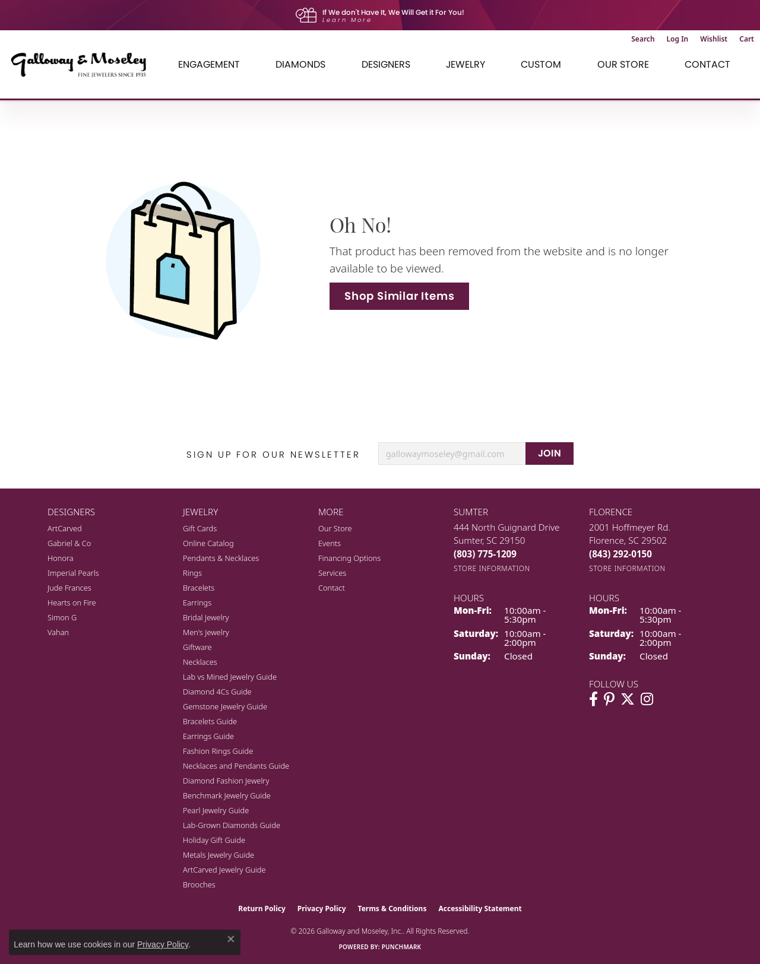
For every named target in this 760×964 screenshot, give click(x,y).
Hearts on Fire (72, 602)
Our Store (623, 64)
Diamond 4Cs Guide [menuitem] (217, 691)
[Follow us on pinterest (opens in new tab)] (609, 699)
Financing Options (349, 558)
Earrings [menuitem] (197, 602)
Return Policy (262, 908)
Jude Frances (69, 587)
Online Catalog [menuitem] (208, 543)
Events (329, 543)
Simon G (62, 617)
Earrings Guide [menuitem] (208, 736)
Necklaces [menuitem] (200, 662)
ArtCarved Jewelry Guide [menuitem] (224, 869)
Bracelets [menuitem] (198, 587)
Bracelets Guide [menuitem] (210, 721)
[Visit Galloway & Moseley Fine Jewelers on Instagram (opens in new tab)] (647, 699)
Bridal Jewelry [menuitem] (206, 617)
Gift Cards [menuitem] (200, 528)
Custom (541, 64)
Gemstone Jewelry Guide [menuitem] (225, 706)
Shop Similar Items (399, 295)
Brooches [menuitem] (199, 884)
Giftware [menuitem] (197, 647)
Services (332, 572)
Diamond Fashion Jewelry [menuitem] (226, 780)
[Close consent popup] (231, 939)
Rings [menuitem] (192, 572)
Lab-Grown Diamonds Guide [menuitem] (231, 825)
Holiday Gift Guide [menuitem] (214, 840)
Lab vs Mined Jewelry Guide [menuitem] (230, 676)
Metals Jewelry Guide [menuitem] (218, 854)
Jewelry (465, 64)
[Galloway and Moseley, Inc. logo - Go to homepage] (83, 64)
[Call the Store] (485, 554)
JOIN (550, 453)
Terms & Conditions (392, 908)
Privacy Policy (321, 908)
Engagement (209, 64)
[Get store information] (492, 568)
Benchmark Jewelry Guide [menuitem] (227, 795)
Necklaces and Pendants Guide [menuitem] (236, 765)
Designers (386, 64)
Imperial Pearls (73, 572)
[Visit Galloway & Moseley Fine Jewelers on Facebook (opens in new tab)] (593, 699)
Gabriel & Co (69, 543)
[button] (642, 39)
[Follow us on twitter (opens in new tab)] (627, 699)
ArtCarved (65, 528)
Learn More (347, 19)
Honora (61, 558)
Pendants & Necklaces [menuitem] (221, 558)
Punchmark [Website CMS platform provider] (402, 947)
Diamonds (300, 64)
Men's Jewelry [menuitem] (206, 632)
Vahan (58, 632)
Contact (707, 64)
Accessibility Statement (479, 908)
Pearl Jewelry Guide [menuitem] (216, 810)
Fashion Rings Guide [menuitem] (218, 751)
